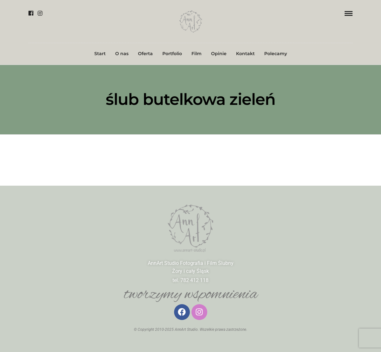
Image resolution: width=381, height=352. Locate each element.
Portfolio (172, 53)
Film (196, 53)
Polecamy (275, 53)
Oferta (145, 53)
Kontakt (245, 53)
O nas (121, 53)
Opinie (219, 53)
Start (100, 53)
